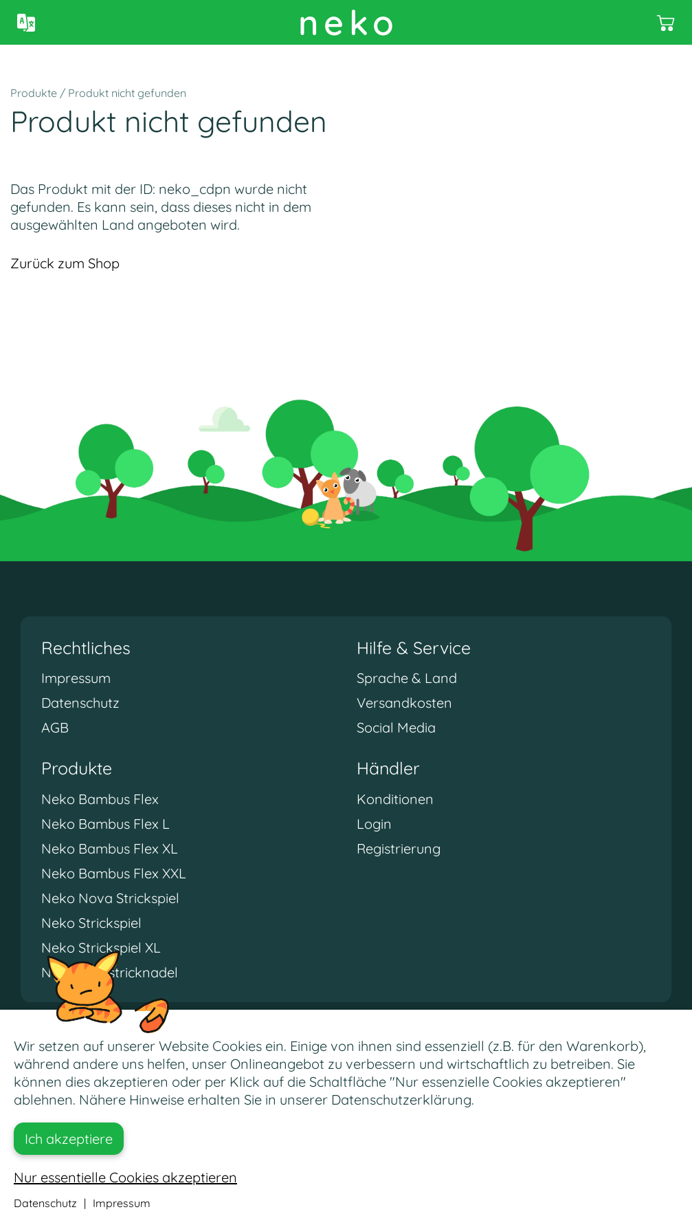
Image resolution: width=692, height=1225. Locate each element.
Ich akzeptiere (69, 1138)
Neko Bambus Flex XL (109, 848)
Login (374, 823)
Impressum (76, 677)
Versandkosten (404, 702)
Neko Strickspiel (91, 922)
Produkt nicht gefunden (127, 93)
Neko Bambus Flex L (105, 823)
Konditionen (395, 798)
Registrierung (398, 848)
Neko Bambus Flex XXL (113, 873)
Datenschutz (80, 702)
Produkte (33, 93)
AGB (55, 727)
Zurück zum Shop (65, 263)
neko (348, 22)
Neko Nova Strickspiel (110, 898)
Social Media (396, 727)
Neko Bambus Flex (100, 798)
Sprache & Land (407, 677)
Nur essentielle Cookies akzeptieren (125, 1177)
